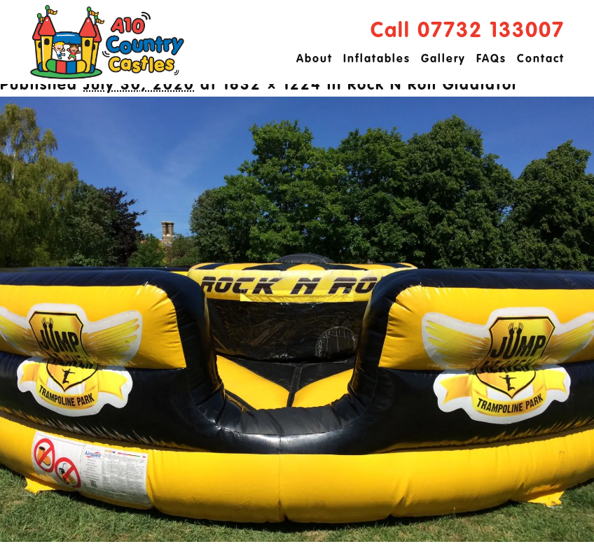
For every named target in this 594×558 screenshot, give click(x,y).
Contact (541, 59)
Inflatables (376, 59)
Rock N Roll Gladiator (432, 85)
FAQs (491, 59)
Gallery (443, 59)
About (314, 59)
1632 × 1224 (272, 85)
